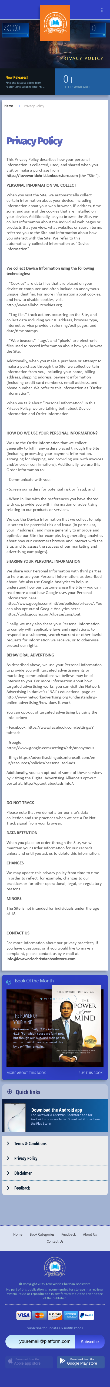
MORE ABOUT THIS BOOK (26, 1073)
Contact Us (55, 1242)
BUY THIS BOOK (90, 1073)
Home (8, 106)
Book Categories (42, 1235)
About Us (90, 1235)
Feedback (68, 1235)
